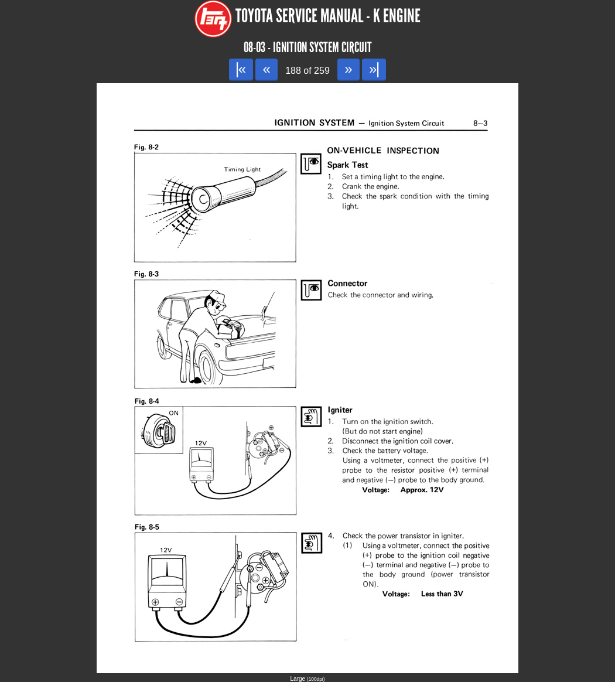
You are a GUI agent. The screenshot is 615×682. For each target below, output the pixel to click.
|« (241, 68)
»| (374, 68)
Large (308, 679)
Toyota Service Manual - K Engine (328, 16)
